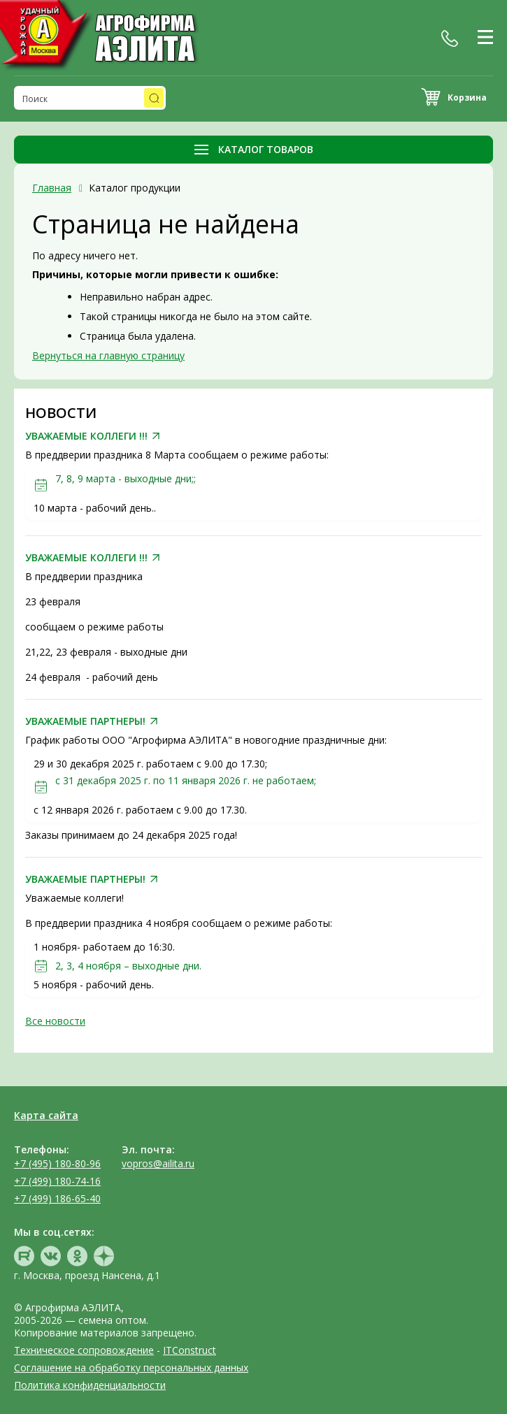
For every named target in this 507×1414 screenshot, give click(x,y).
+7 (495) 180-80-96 (57, 1163)
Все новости (55, 1020)
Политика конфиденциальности (90, 1385)
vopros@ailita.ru (158, 1163)
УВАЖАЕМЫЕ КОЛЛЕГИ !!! (86, 436)
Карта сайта (46, 1115)
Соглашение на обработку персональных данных (131, 1367)
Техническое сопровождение (84, 1350)
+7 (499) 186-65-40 (57, 1198)
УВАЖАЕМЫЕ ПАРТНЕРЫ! (85, 721)
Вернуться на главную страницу (108, 355)
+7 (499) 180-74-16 (57, 1181)
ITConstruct (189, 1350)
